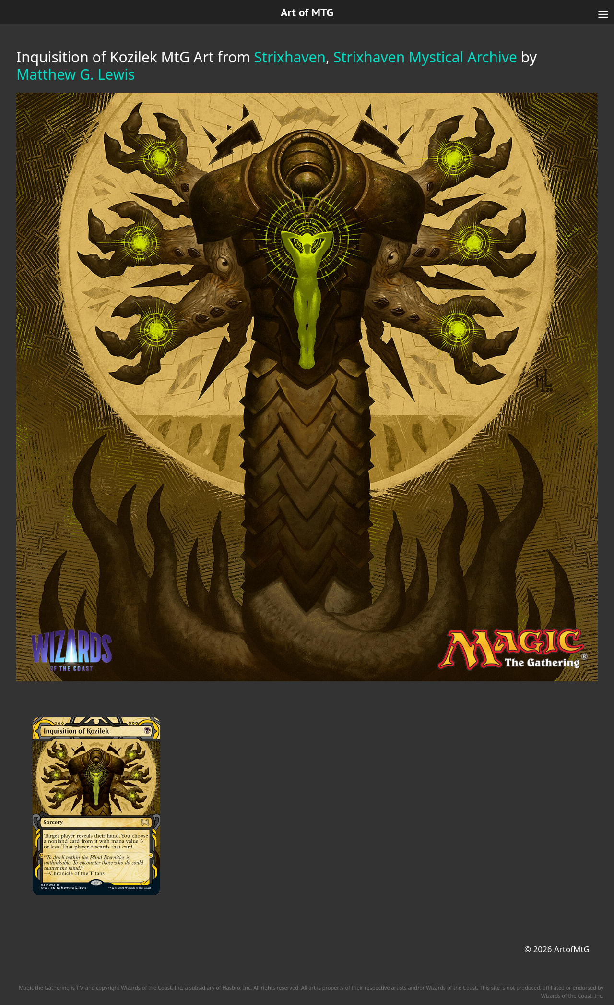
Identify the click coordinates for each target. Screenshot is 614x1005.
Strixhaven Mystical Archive (425, 57)
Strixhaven (290, 57)
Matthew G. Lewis (75, 74)
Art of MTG (307, 12)
